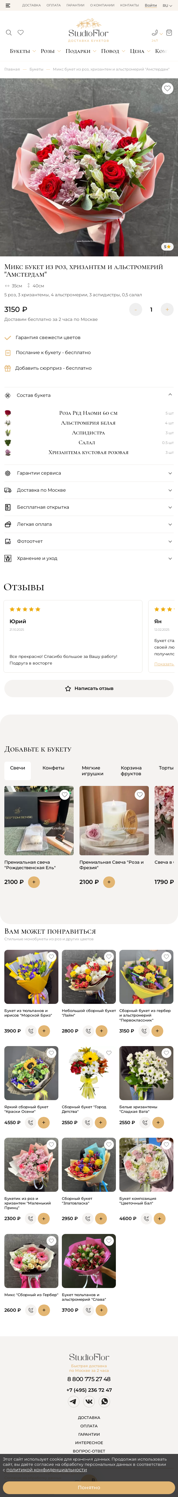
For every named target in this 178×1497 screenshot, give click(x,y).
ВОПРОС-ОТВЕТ (89, 1451)
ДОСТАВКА (89, 1417)
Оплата (54, 5)
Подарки (78, 51)
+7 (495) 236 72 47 (89, 1390)
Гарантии (75, 5)
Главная (12, 69)
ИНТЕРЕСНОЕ (89, 1442)
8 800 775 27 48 (89, 1379)
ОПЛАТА (89, 1426)
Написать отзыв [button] (89, 688)
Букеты (20, 51)
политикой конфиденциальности (46, 1469)
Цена (137, 51)
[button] (8, 5)
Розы (48, 51)
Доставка (31, 5)
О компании (102, 5)
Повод (110, 51)
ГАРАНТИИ (89, 1434)
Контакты (129, 5)
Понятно (89, 1487)
